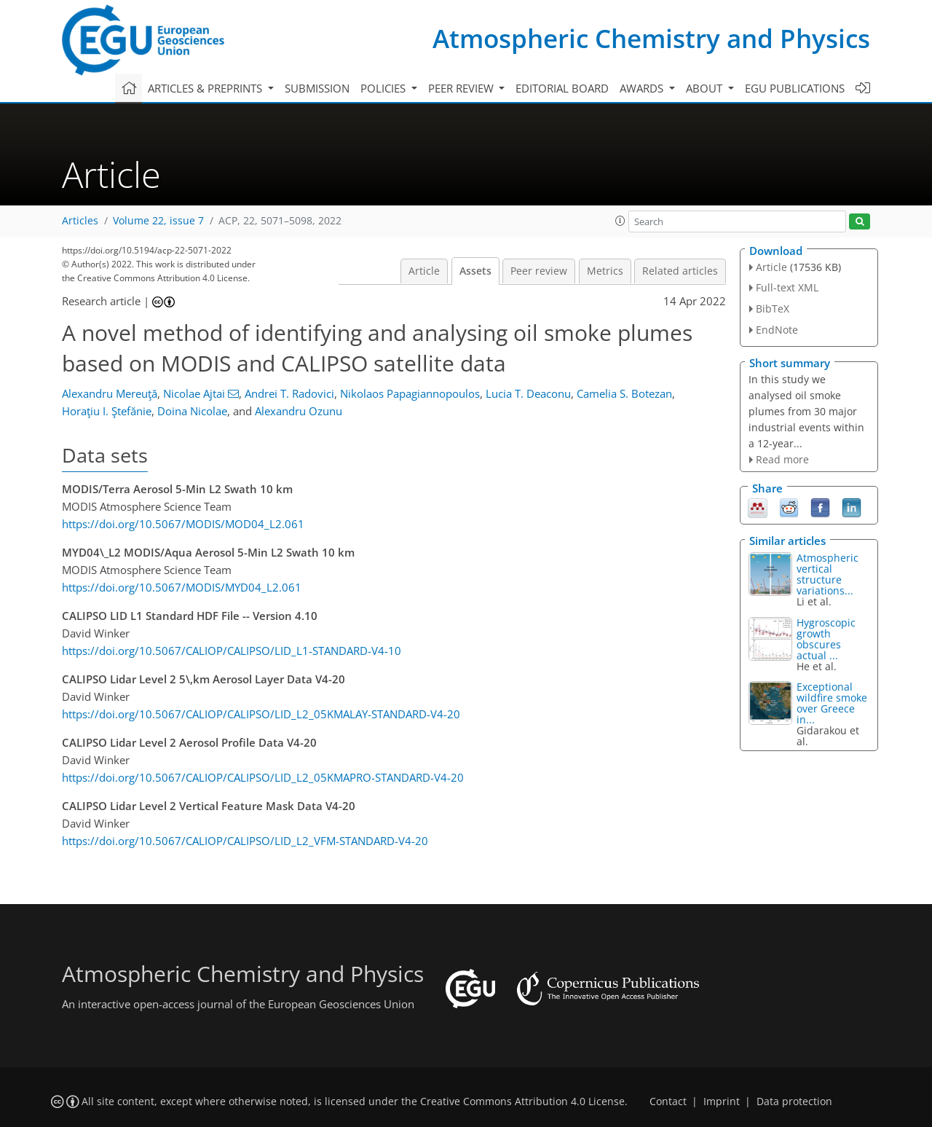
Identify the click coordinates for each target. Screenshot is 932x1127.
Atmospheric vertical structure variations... (827, 574)
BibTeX (772, 308)
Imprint (721, 1101)
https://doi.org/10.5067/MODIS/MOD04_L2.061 (183, 524)
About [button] (705, 88)
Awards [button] (643, 88)
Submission (317, 88)
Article (424, 271)
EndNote (777, 330)
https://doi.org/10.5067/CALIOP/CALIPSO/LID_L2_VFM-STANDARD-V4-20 (245, 840)
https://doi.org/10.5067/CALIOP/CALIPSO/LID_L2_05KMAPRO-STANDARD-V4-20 (263, 777)
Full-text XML (787, 287)
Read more (782, 459)
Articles (80, 220)
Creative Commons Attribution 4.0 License (522, 1101)
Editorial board (562, 88)
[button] (620, 220)
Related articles (680, 271)
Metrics (605, 271)
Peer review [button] (462, 88)
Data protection (794, 1101)
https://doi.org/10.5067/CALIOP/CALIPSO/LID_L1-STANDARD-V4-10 (231, 650)
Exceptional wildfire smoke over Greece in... (832, 703)
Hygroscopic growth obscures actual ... (826, 639)
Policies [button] (384, 88)
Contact (668, 1101)
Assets (475, 271)
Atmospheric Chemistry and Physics (651, 38)
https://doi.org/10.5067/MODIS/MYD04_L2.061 (181, 587)
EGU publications (795, 88)
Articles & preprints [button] (206, 88)
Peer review (538, 271)
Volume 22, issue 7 (158, 220)
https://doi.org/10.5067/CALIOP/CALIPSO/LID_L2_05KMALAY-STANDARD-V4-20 (261, 714)
